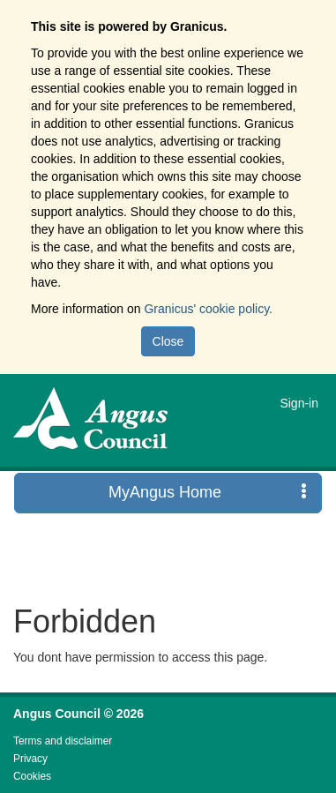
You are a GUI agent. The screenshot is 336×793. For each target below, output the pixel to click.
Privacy (30, 758)
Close (168, 341)
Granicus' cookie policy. (208, 309)
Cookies (32, 776)
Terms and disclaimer (62, 741)
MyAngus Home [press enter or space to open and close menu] (207, 492)
